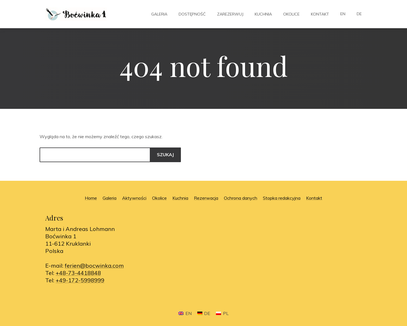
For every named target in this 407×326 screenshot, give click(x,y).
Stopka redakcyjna (281, 198)
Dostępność (192, 14)
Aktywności (134, 198)
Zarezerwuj (230, 14)
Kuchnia (263, 14)
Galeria (159, 14)
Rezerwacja (206, 198)
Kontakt (320, 14)
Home (91, 198)
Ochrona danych (240, 198)
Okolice (291, 14)
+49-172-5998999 (80, 280)
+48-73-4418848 (78, 272)
